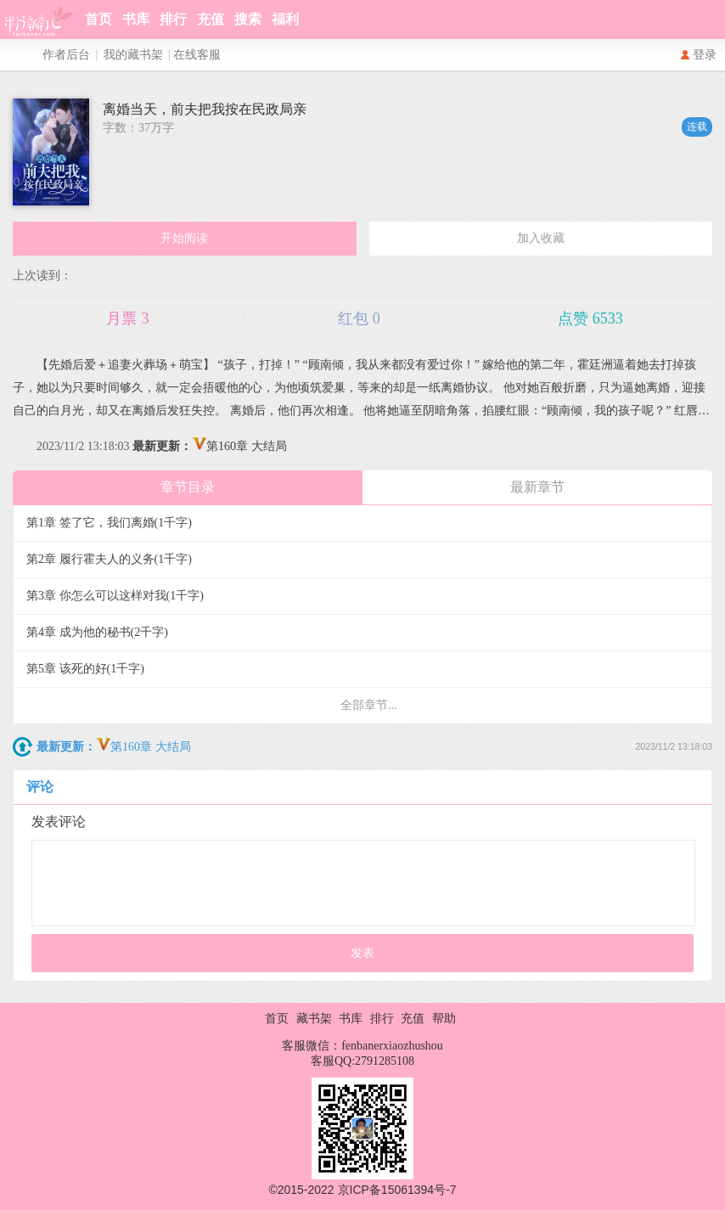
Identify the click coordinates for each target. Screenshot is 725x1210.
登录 (705, 54)
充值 (210, 19)
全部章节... (368, 705)
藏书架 (314, 1018)
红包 (359, 318)
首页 (98, 19)
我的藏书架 (133, 54)
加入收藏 (541, 238)
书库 (135, 19)
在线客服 (197, 54)
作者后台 (66, 54)
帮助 (444, 1018)
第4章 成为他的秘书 (97, 632)
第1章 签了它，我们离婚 (109, 522)
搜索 (247, 19)
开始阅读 (184, 238)
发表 (362, 953)
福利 (285, 19)
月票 (127, 318)
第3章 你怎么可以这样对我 (115, 595)
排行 (173, 19)
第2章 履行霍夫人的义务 (109, 559)
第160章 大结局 (209, 446)
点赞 (590, 318)
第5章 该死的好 (85, 668)
